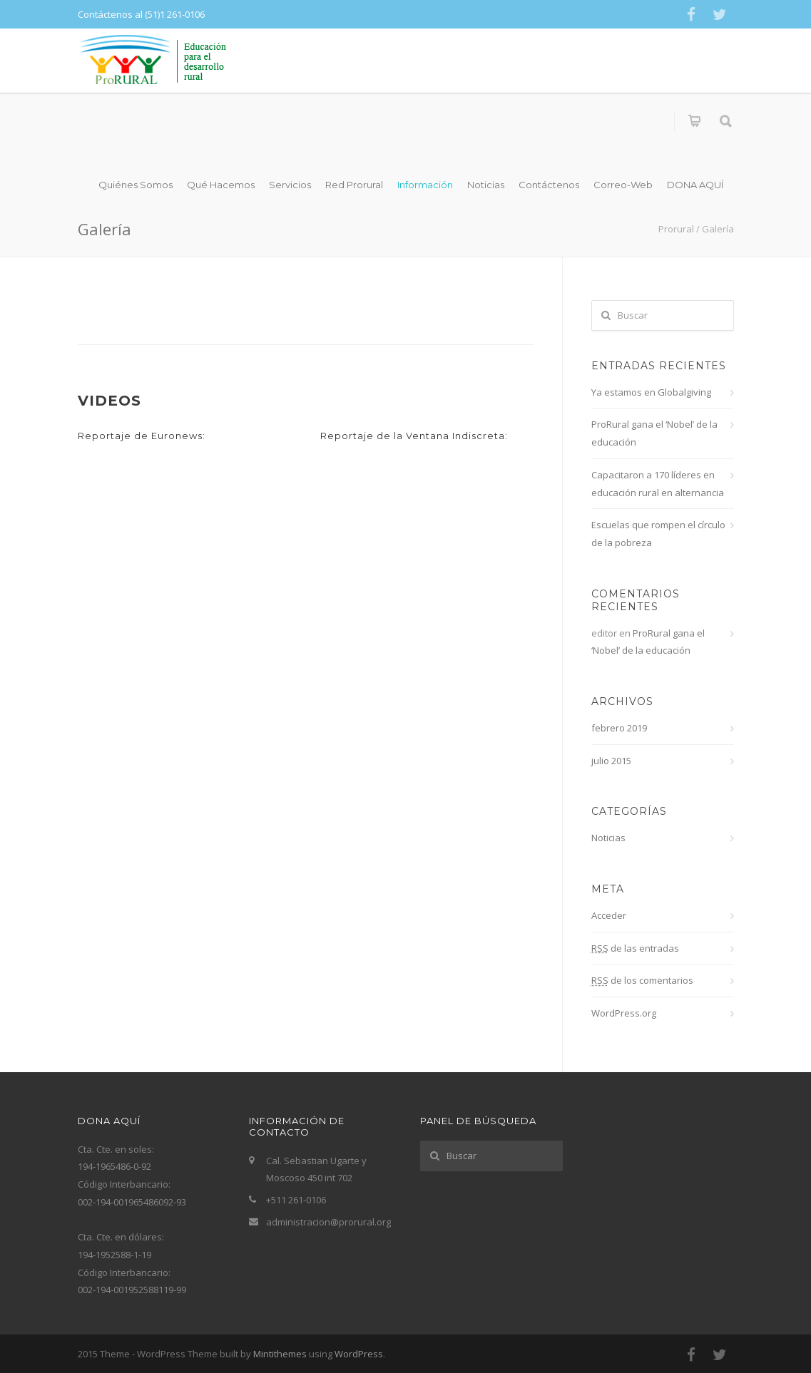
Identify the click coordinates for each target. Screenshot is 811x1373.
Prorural (676, 228)
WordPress (359, 1353)
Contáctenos (549, 184)
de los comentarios (642, 980)
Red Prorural (354, 184)
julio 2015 (611, 760)
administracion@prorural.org (328, 1221)
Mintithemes (280, 1353)
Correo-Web (623, 184)
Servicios (290, 184)
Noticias (485, 184)
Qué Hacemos (221, 184)
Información (425, 184)
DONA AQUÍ (695, 184)
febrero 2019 (619, 727)
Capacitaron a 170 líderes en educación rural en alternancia (657, 483)
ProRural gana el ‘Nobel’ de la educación (654, 433)
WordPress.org (623, 1013)
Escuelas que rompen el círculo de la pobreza (658, 533)
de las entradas (635, 948)
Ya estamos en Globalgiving (651, 392)
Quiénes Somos (135, 184)
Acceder (608, 915)
